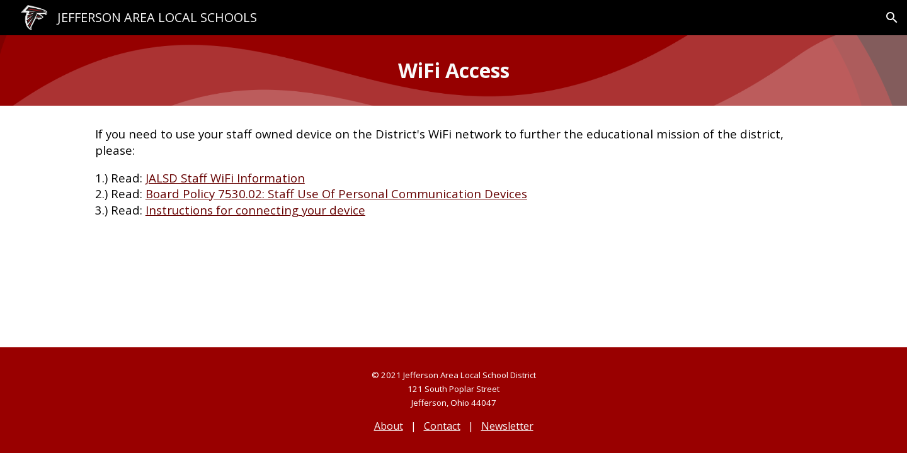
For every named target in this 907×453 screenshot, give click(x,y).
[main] (453, 70)
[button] (892, 18)
